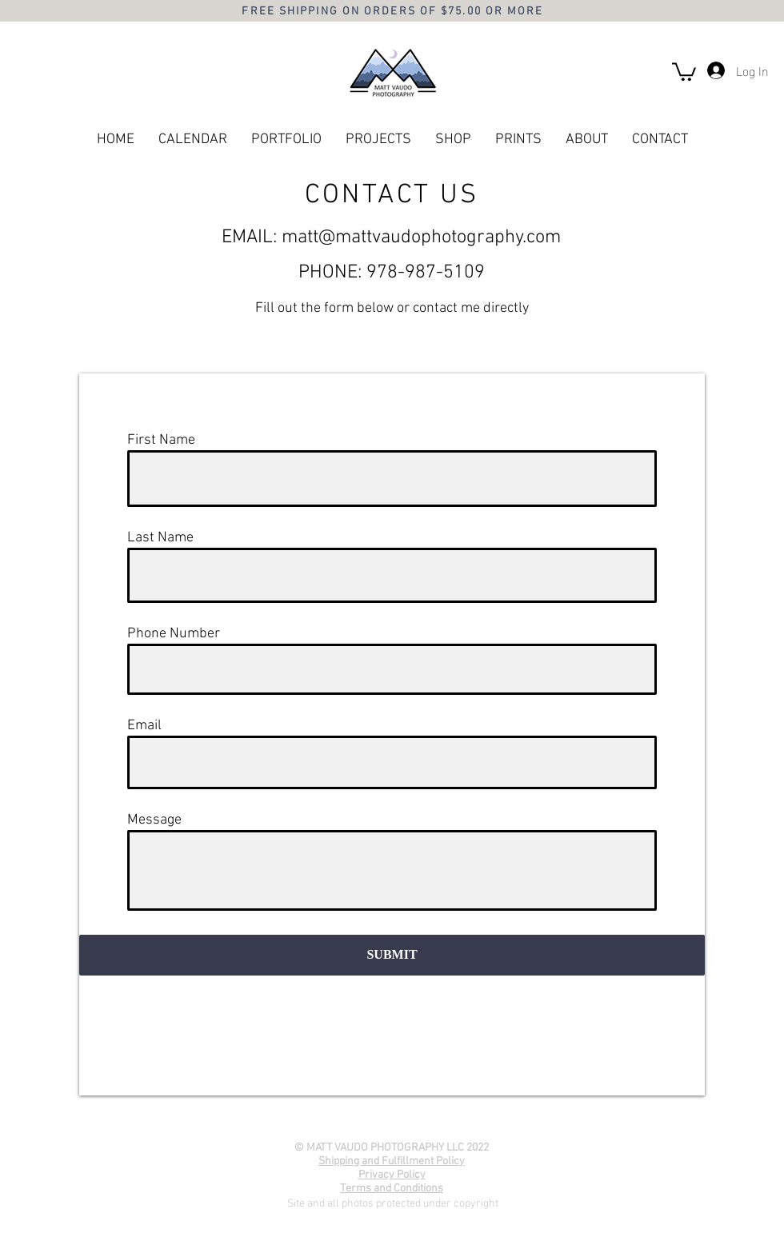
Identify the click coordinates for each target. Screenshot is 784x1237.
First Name (161, 440)
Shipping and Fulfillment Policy (391, 1161)
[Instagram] (424, 1119)
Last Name (160, 538)
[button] (684, 71)
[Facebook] (357, 1119)
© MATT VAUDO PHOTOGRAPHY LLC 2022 (391, 1148)
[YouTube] (391, 1119)
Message (154, 820)
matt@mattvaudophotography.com (421, 237)
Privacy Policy (392, 1175)
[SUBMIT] (392, 955)
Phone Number (173, 634)
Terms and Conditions (391, 1188)
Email (144, 726)
